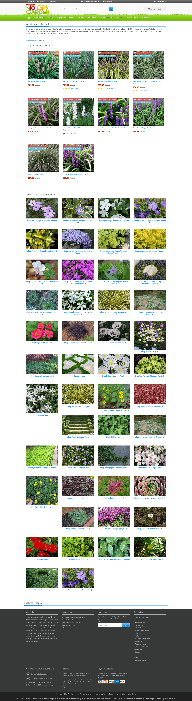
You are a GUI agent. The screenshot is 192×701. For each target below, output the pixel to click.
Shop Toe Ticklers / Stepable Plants (149, 376)
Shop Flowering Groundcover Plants (114, 221)
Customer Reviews (68, 625)
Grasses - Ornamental (141, 630)
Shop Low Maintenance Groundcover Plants (78, 252)
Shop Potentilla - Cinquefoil (42, 507)
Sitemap (65, 628)
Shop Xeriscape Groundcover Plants (150, 251)
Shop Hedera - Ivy (114, 437)
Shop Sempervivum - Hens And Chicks (149, 498)
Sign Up (125, 625)
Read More (34, 641)
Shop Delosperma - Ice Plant (114, 376)
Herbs (136, 636)
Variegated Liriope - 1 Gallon (107, 81)
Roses (119, 17)
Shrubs (81, 17)
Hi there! (160, 1)
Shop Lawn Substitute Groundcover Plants (149, 313)
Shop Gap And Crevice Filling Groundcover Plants (149, 282)
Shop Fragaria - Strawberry (42, 343)
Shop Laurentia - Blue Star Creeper (149, 437)
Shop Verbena (42, 559)
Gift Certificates (139, 628)
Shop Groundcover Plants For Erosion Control (78, 313)
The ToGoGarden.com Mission (72, 620)
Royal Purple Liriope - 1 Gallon (143, 128)
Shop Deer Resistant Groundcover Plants (42, 313)
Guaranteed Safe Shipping (71, 622)
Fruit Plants (39, 17)
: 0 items (155, 9)
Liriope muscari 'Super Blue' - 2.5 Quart (75, 174)
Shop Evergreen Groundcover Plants (42, 251)
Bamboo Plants (139, 620)
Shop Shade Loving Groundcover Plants (78, 221)
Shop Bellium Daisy (149, 352)
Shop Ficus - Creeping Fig (78, 437)
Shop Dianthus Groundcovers (114, 343)
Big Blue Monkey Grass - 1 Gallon (74, 81)
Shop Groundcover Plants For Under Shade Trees (114, 252)
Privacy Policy (113, 694)
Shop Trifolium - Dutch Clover (149, 529)
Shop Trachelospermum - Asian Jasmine (114, 560)
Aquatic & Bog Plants (141, 617)
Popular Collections (65, 17)
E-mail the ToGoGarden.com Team (42, 678)
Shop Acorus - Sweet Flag (78, 407)
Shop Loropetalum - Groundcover (78, 343)
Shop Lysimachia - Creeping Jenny (42, 468)
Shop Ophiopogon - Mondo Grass (114, 468)
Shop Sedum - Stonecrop (113, 498)
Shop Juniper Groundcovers (42, 376)
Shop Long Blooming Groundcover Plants (42, 282)
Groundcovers (107, 17)
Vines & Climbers (140, 660)
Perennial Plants (140, 644)
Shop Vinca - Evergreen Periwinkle (78, 590)
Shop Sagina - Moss (78, 376)
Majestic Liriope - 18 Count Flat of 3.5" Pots (112, 128)
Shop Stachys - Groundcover (78, 529)
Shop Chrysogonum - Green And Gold (114, 411)
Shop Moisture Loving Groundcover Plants (114, 313)
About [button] (145, 17)
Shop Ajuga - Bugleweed (78, 498)
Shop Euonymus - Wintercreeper (149, 407)
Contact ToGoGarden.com (39, 674)
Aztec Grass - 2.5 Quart (35, 174)
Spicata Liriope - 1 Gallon (36, 81)
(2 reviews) (74, 88)
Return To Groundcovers (35, 41)
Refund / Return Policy (128, 694)
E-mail (53, 1)
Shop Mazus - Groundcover (78, 468)
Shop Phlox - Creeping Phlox (150, 468)
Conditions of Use (100, 694)
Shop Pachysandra (42, 590)
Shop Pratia (42, 415)
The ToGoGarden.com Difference (73, 617)
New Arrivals (138, 641)
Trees (50, 17)
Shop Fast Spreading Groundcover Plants (150, 221)
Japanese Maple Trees (142, 639)
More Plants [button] (132, 17)
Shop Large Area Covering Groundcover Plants (114, 282)
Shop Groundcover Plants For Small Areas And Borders (78, 282)
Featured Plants (139, 622)
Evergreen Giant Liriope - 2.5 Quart (39, 128)
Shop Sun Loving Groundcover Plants (42, 221)
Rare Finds (138, 649)
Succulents (138, 655)
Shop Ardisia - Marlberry (78, 559)
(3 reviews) (109, 88)
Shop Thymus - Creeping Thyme (114, 529)
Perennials (92, 17)
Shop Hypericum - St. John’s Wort (149, 559)
